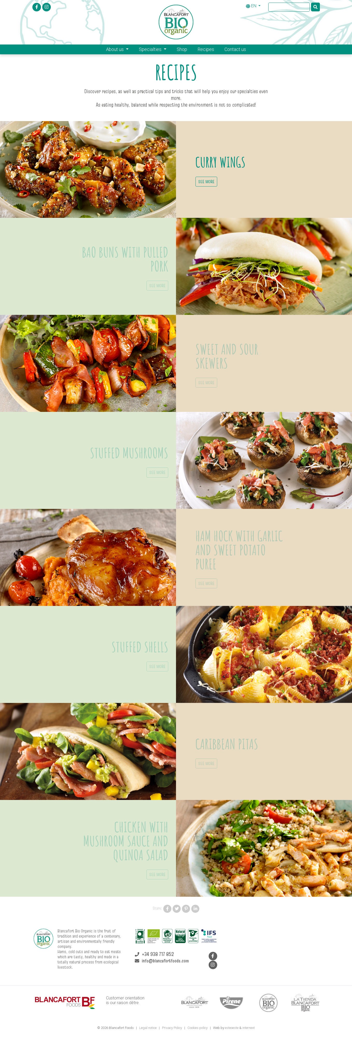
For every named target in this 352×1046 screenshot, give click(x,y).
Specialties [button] (151, 49)
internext (248, 1028)
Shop (182, 49)
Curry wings (220, 162)
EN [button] (251, 5)
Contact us (235, 49)
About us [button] (115, 49)
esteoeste (231, 1028)
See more (206, 182)
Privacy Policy (172, 1028)
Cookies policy (197, 1028)
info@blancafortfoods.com (165, 961)
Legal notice (148, 1028)
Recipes (206, 49)
